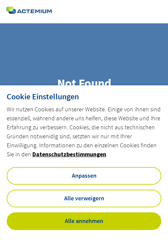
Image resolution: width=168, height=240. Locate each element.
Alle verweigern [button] (84, 198)
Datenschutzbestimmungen (69, 154)
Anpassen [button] (84, 175)
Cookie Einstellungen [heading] (43, 96)
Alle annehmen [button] (84, 221)
